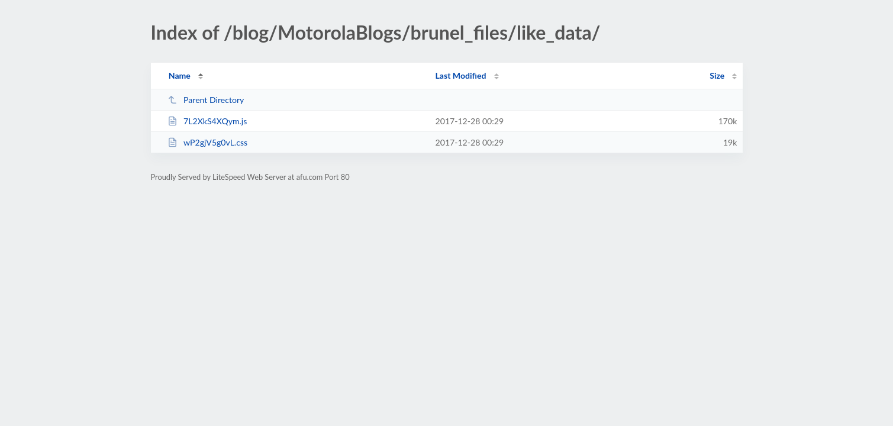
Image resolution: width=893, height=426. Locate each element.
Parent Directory (205, 100)
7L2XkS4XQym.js (207, 121)
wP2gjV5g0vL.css (207, 142)
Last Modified (461, 75)
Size (717, 75)
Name (180, 75)
